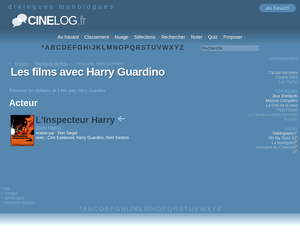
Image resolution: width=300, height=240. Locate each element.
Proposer (232, 37)
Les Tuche (288, 82)
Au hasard (68, 37)
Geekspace (282, 133)
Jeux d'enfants (285, 96)
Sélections (145, 37)
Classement (96, 37)
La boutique (282, 142)
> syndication (12, 198)
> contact (9, 193)
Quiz (213, 37)
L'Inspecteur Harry (81, 120)
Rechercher (173, 37)
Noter (196, 37)
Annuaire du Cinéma (274, 147)
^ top (5, 188)
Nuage (121, 37)
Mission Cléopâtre (282, 100)
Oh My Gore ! (281, 138)
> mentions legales (17, 202)
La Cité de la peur (282, 105)
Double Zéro (287, 77)
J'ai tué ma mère (283, 72)
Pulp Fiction (287, 110)
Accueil (21, 63)
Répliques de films (51, 63)
